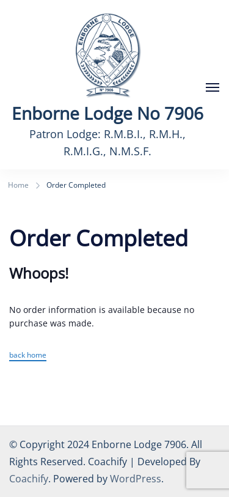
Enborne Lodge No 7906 (107, 113)
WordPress (135, 478)
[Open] (212, 87)
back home (27, 355)
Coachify (28, 478)
